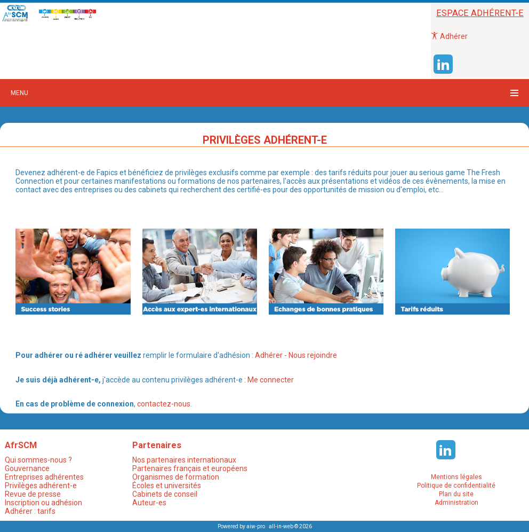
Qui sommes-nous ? (38, 460)
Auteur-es (149, 502)
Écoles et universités (166, 485)
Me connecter (270, 379)
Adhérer (449, 36)
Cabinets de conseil (164, 494)
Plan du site (456, 494)
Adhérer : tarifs (30, 511)
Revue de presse (33, 494)
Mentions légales (456, 477)
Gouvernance (27, 468)
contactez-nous (163, 404)
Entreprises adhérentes (44, 477)
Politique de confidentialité (456, 485)
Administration (456, 502)
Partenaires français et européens (189, 468)
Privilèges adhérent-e (41, 485)
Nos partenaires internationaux (184, 460)
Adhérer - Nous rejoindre (295, 355)
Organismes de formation (175, 477)
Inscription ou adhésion (43, 502)
